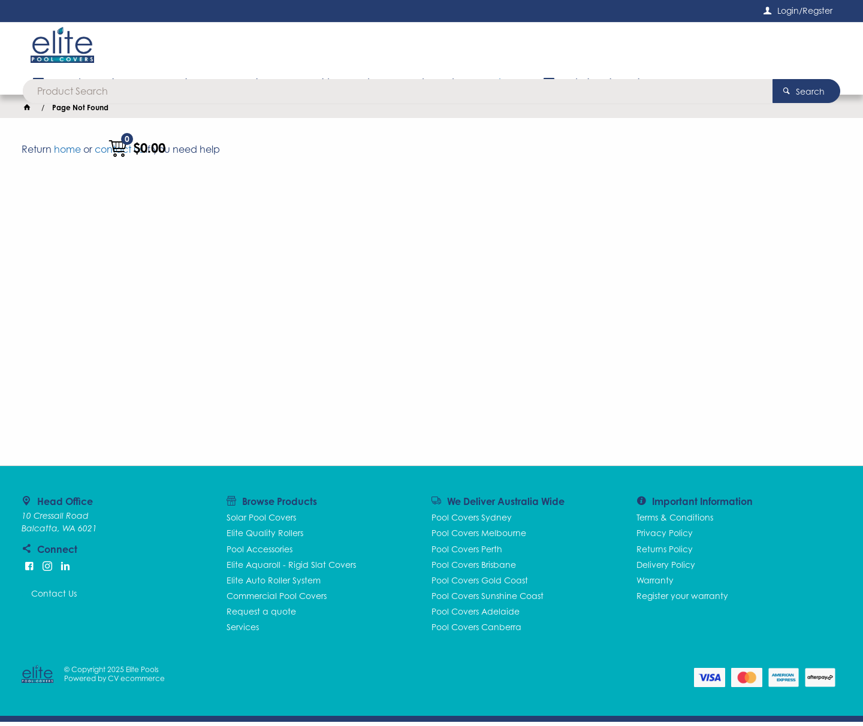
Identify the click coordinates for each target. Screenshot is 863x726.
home (67, 153)
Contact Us (54, 597)
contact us (119, 153)
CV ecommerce (137, 682)
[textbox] (413, 48)
